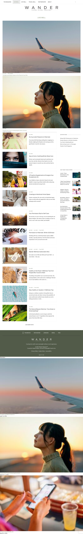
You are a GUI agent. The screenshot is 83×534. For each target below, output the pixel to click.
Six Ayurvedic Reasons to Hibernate (39, 137)
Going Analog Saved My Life (6, 531)
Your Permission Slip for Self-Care (39, 213)
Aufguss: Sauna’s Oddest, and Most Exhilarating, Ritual (64, 191)
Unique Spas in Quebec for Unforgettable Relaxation (63, 217)
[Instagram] (36, 332)
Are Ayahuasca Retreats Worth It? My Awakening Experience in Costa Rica (65, 208)
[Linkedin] (45, 332)
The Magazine (7, 1)
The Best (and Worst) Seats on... (7, 414)
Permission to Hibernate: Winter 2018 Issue (41, 232)
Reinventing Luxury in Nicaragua (68, 144)
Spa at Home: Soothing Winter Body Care (41, 156)
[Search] (80, 2)
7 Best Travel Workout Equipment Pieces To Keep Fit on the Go (65, 183)
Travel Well (32, 1)
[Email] (53, 332)
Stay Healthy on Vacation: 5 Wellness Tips (41, 290)
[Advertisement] (70, 158)
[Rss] (58, 332)
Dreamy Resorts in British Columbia (68, 140)
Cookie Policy (42, 351)
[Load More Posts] (29, 324)
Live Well (16, 1)
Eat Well (23, 1)
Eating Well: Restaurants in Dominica (69, 138)
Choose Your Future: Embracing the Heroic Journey (15, 130)
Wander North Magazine (66, 146)
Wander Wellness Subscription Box (39, 251)
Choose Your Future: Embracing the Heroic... (10, 473)
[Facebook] (75, 2)
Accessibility (49, 351)
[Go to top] (41, 355)
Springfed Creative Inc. (50, 348)
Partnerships (42, 1)
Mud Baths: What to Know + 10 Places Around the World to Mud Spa (65, 200)
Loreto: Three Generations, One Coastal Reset (64, 175)
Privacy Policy (34, 351)
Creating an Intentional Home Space (39, 194)
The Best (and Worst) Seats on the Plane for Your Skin (15, 75)
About (49, 1)
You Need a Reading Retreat (66, 142)
